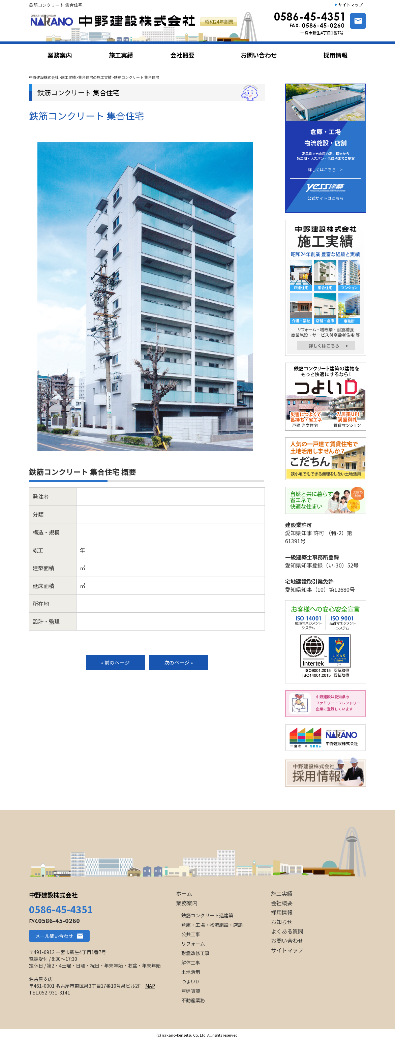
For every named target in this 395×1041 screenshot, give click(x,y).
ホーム (184, 893)
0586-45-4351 (61, 909)
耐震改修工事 (195, 953)
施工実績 (282, 893)
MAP (150, 985)
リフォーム (193, 943)
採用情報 (282, 912)
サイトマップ (350, 4)
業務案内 (187, 903)
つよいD (190, 981)
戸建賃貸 (190, 990)
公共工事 (190, 934)
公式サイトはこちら (325, 192)
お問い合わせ (287, 941)
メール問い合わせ (54, 935)
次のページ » (178, 662)
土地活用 (190, 972)
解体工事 (190, 962)
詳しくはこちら (322, 169)
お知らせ (282, 922)
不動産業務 (193, 1000)
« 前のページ (115, 662)
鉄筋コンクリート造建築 (207, 915)
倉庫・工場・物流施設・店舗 (212, 924)
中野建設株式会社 (53, 894)
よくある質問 (287, 931)
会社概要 (282, 903)
